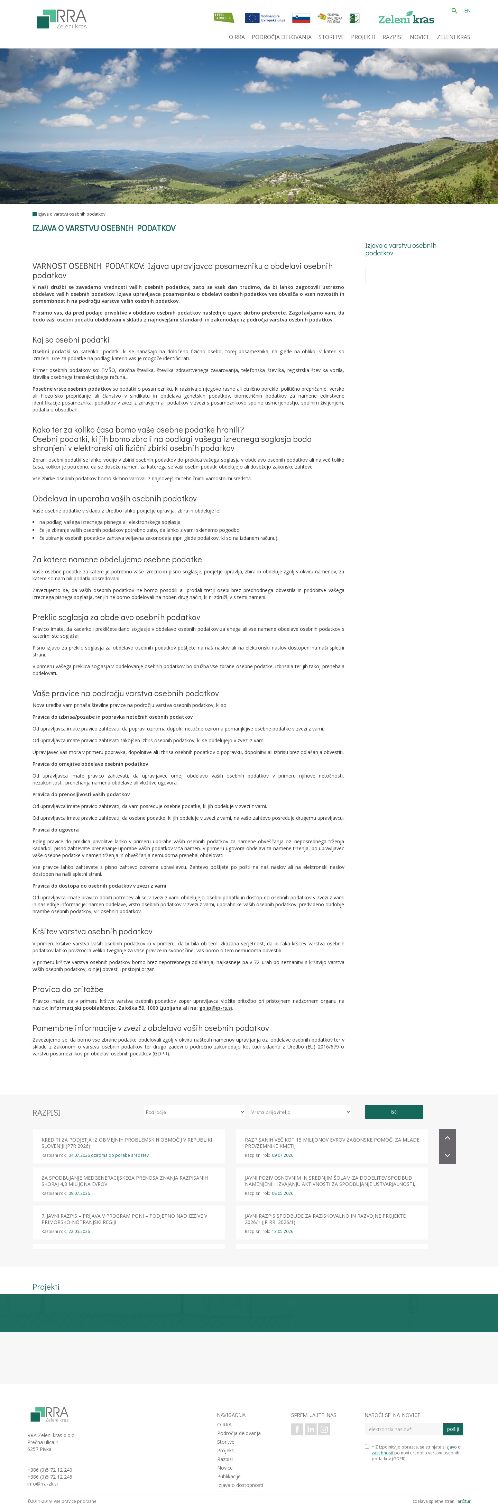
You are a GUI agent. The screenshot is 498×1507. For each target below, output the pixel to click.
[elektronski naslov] (404, 1429)
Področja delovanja (239, 1433)
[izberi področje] (195, 1112)
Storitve (225, 1441)
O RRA (224, 1424)
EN (467, 10)
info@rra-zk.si (42, 1483)
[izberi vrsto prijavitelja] (300, 1112)
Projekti (225, 1450)
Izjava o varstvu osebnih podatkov (71, 214)
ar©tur (464, 1501)
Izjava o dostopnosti (240, 1485)
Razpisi (225, 1459)
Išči (394, 1111)
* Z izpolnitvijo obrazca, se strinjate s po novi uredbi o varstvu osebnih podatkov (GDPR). (413, 1453)
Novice (225, 1467)
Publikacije (229, 1476)
